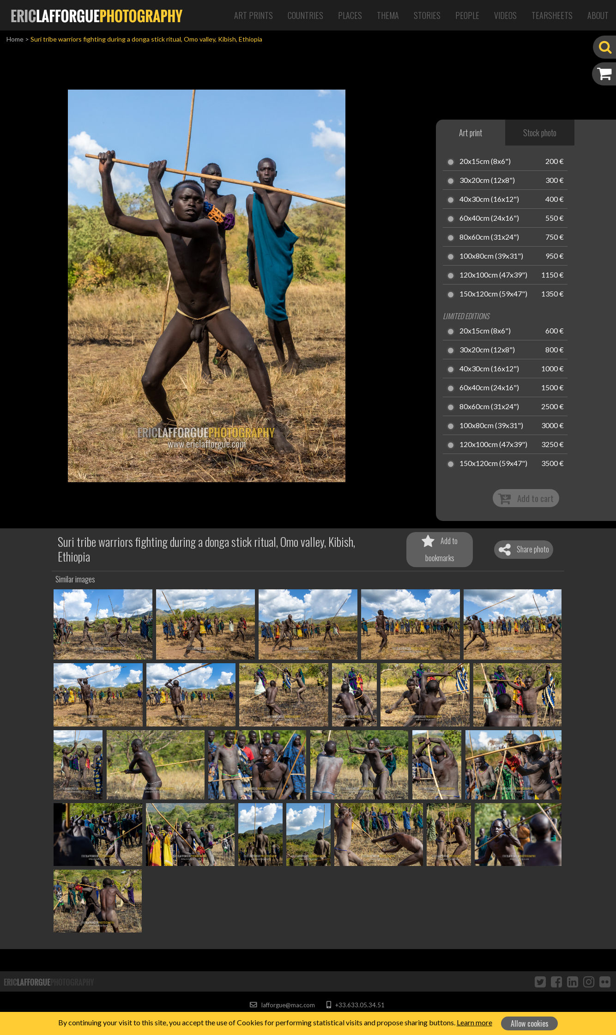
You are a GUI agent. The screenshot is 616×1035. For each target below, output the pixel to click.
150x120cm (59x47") (493, 294)
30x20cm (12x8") (487, 180)
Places (350, 15)
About (598, 15)
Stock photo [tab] (539, 133)
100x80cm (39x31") (491, 256)
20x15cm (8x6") (485, 161)
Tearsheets (552, 15)
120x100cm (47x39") (493, 275)
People (467, 15)
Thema (388, 15)
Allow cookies (530, 1023)
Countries (305, 15)
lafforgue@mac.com (282, 1005)
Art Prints (253, 15)
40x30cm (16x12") (489, 199)
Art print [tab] (470, 133)
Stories (427, 15)
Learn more (474, 1022)
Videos (505, 15)
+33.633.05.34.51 (355, 1005)
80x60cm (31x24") (489, 237)
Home (15, 39)
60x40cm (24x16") (489, 218)
